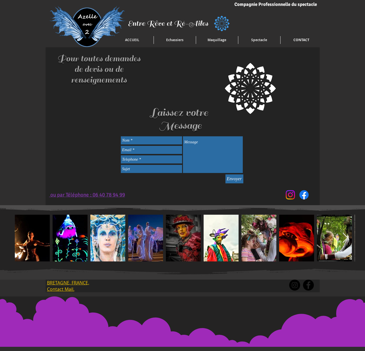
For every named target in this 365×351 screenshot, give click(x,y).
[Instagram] (290, 195)
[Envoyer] (234, 178)
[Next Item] (345, 238)
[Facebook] (304, 195)
